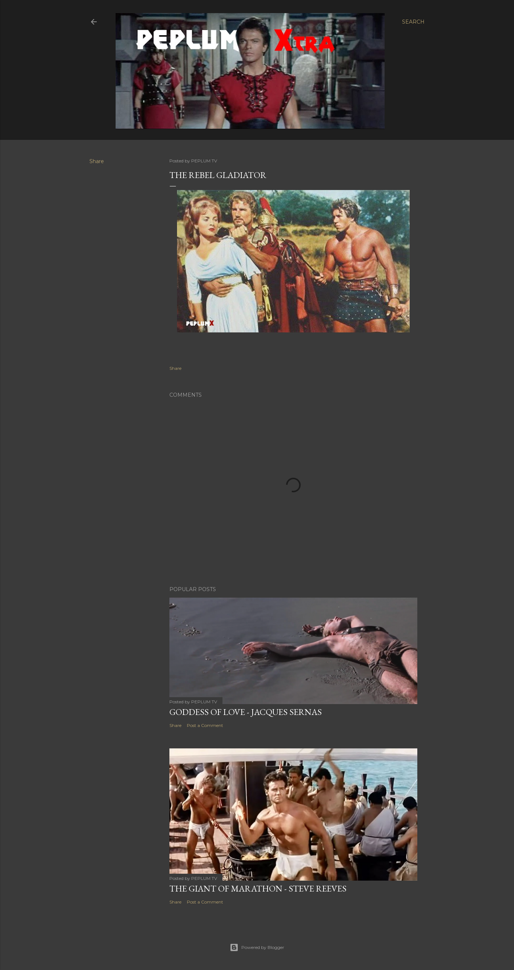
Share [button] (96, 161)
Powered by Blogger (257, 947)
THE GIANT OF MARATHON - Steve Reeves (257, 888)
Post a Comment (205, 725)
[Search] (413, 22)
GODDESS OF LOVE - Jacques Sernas (245, 712)
